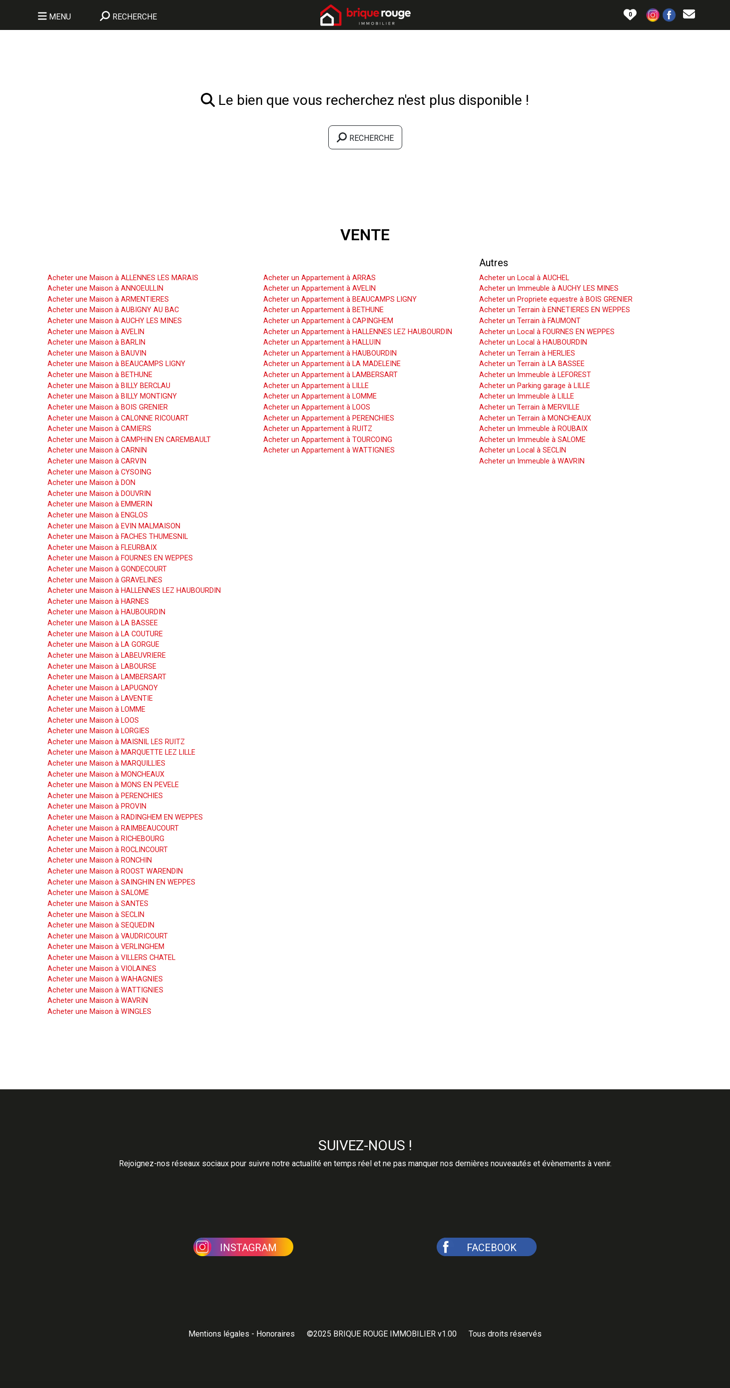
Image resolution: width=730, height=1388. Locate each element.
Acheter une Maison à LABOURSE (101, 666)
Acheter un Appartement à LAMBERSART (330, 375)
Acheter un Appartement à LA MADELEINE (332, 364)
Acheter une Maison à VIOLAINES (101, 968)
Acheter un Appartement (317, 263)
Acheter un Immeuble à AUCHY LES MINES (549, 288)
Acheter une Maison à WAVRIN (97, 1000)
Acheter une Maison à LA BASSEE (102, 623)
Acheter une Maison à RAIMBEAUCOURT (113, 828)
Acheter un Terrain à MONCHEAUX (535, 418)
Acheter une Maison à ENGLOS (97, 515)
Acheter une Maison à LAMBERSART (106, 677)
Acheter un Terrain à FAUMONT (530, 321)
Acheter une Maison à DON (91, 482)
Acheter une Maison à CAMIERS (99, 429)
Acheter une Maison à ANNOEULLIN (105, 288)
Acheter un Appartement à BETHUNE (323, 310)
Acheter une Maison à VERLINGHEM (105, 946)
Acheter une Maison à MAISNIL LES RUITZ (116, 742)
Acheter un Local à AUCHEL (524, 278)
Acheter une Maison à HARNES (98, 601)
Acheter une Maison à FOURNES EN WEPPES (120, 558)
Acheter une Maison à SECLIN (95, 915)
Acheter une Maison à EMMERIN (99, 504)
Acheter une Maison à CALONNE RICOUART (118, 418)
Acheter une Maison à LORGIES (98, 731)
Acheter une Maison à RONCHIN (99, 860)
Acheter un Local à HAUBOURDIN (533, 342)
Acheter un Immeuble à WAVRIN (532, 461)
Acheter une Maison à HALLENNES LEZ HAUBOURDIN (134, 590)
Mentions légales (218, 1334)
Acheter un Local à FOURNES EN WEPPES (547, 332)
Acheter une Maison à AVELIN (95, 332)
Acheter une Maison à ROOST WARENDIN (115, 871)
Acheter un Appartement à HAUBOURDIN (330, 353)
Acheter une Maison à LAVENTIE (100, 698)
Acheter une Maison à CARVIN (96, 461)
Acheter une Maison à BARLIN (96, 342)
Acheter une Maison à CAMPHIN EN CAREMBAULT (129, 440)
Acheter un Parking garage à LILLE (534, 386)
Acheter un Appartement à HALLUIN (322, 342)
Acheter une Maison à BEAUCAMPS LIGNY (116, 364)
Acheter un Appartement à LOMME (320, 396)
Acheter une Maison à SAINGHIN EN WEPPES (121, 882)
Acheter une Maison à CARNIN (97, 450)
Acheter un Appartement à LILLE (316, 386)
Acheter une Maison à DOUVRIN (99, 493)
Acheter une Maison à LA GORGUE (103, 644)
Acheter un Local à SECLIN (522, 450)
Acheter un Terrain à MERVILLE (529, 407)
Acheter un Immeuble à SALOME (532, 440)
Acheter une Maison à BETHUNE (99, 375)
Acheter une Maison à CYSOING (99, 472)
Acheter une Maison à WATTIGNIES (105, 990)
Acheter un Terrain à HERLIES (527, 353)
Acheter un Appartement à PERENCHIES (328, 418)
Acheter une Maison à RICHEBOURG (105, 839)
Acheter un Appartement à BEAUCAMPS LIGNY (340, 299)
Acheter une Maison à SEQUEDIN (100, 925)
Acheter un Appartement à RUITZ (317, 429)
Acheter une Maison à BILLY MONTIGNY (112, 396)
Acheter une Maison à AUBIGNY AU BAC (113, 310)
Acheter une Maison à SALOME (98, 893)
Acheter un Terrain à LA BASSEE (532, 364)
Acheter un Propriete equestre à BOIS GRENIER (556, 299)
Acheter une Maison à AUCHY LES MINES (114, 321)
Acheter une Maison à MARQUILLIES (106, 763)
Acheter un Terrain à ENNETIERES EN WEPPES (554, 310)
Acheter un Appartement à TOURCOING (327, 440)
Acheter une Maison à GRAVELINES (104, 580)
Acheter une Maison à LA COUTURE (105, 634)
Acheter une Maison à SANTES (97, 904)
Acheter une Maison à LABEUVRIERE (106, 655)
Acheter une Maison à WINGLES (99, 1011)
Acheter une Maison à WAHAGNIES (105, 979)
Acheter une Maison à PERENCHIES (105, 796)
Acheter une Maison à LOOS (93, 720)
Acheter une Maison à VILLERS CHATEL (111, 957)
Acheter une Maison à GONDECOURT (107, 569)
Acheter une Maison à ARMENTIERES (108, 299)
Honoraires (275, 1334)
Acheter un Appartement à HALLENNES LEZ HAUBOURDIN (357, 332)
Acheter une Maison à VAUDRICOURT (107, 936)
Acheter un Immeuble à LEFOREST (535, 375)
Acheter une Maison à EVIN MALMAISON (113, 526)
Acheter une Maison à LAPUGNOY (102, 688)
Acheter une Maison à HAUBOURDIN (106, 612)
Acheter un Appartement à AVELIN (319, 288)
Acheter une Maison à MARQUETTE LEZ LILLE (121, 752)
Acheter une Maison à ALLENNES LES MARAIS (122, 278)
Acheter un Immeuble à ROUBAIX (533, 429)
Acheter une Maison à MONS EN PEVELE (113, 785)
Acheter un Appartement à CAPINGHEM (328, 321)
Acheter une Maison (91, 263)
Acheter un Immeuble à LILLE (526, 396)
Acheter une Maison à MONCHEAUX (105, 774)
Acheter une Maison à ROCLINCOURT (107, 850)
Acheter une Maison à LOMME (96, 709)
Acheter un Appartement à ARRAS (319, 278)
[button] (653, 14)
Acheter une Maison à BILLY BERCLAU (108, 386)
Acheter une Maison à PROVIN (96, 806)
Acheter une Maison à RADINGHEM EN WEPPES (125, 817)
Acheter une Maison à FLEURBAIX (102, 547)
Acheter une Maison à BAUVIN (96, 353)
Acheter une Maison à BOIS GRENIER (107, 407)
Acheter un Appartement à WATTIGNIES (329, 450)
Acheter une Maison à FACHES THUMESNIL (117, 536)
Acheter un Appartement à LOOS (316, 407)
